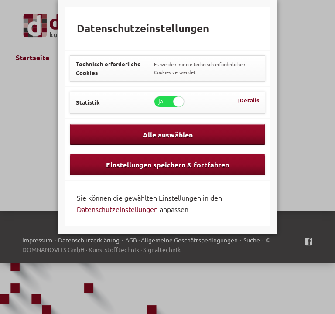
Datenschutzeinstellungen (117, 209)
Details (249, 100)
